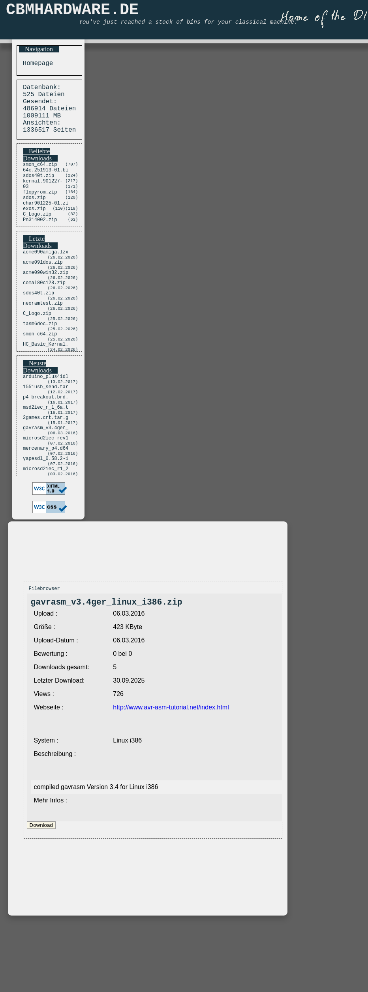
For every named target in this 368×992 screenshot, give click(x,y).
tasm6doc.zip (40, 360)
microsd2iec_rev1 (45, 492)
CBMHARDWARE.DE (72, 12)
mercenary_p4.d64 (45, 504)
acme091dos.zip (43, 287)
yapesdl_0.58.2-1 (45, 516)
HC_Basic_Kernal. (45, 385)
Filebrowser (44, 649)
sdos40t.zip (38, 188)
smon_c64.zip (40, 174)
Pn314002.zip (40, 241)
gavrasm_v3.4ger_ (45, 479)
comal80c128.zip (44, 312)
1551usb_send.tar (45, 431)
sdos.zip (34, 215)
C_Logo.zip (37, 235)
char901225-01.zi (45, 221)
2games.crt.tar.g (45, 467)
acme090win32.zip (45, 299)
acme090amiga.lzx (45, 275)
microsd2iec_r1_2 (45, 528)
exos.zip (34, 228)
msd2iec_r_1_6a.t (45, 455)
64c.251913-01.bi (45, 181)
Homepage (36, 64)
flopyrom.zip (40, 208)
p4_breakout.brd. (45, 443)
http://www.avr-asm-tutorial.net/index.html (171, 770)
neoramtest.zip (43, 336)
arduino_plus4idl (45, 418)
